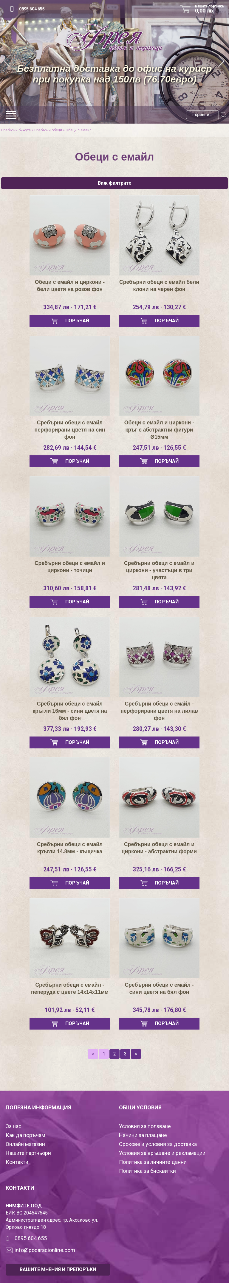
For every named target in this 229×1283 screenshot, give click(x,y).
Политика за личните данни (153, 1162)
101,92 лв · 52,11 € (70, 1010)
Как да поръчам (25, 1135)
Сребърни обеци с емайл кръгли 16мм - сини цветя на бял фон (70, 711)
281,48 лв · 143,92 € (159, 588)
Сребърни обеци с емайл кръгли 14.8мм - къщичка (69, 847)
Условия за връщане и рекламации (162, 1153)
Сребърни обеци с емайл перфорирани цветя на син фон (70, 430)
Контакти (17, 1162)
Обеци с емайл (79, 130)
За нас (13, 1126)
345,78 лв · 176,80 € (159, 1010)
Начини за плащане (143, 1135)
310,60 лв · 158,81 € (70, 588)
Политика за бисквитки (147, 1171)
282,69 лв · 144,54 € (70, 447)
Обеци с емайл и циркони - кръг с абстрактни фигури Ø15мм (159, 430)
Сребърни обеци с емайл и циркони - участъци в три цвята (159, 570)
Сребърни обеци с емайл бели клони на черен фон (159, 285)
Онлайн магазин (25, 1144)
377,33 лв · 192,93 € (70, 729)
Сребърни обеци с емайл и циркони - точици (70, 566)
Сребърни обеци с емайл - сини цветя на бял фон (159, 988)
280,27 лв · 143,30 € (159, 729)
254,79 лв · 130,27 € (159, 307)
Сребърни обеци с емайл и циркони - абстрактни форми (159, 847)
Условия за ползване (145, 1126)
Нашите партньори (28, 1153)
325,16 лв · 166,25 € (159, 869)
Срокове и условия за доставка (158, 1144)
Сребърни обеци (48, 130)
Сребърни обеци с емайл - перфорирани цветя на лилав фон (159, 711)
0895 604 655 (32, 9)
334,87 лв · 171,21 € (70, 307)
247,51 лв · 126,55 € (159, 447)
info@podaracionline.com (45, 1250)
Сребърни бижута (16, 130)
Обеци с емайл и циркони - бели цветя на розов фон (70, 285)
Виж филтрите (114, 183)
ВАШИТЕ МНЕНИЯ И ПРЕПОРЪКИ (58, 1269)
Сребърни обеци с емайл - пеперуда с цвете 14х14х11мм (69, 988)
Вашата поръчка (211, 8)
